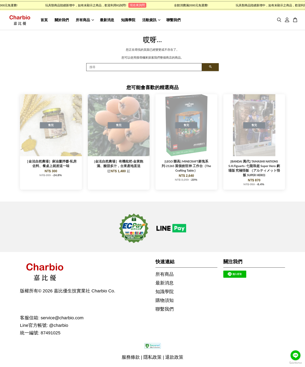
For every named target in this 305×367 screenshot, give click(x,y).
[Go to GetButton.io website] (295, 363)
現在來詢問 (140, 5)
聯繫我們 (173, 20)
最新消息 (107, 20)
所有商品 (85, 20)
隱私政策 (152, 357)
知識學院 (128, 20)
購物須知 (164, 300)
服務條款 (131, 357)
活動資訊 (151, 20)
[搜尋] (144, 67)
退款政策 (174, 357)
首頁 (44, 20)
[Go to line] (295, 355)
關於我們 (62, 20)
